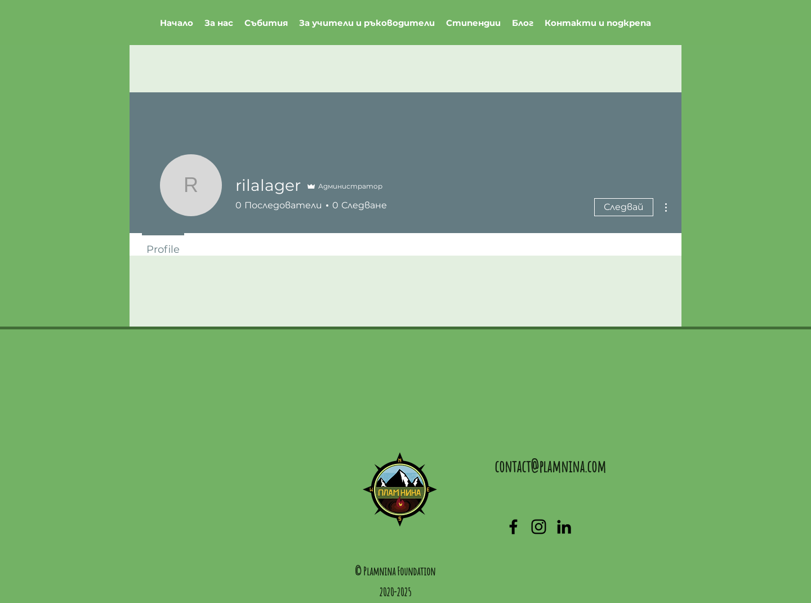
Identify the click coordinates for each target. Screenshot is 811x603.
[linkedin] (564, 527)
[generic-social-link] (539, 527)
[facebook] (513, 527)
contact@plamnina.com (550, 466)
